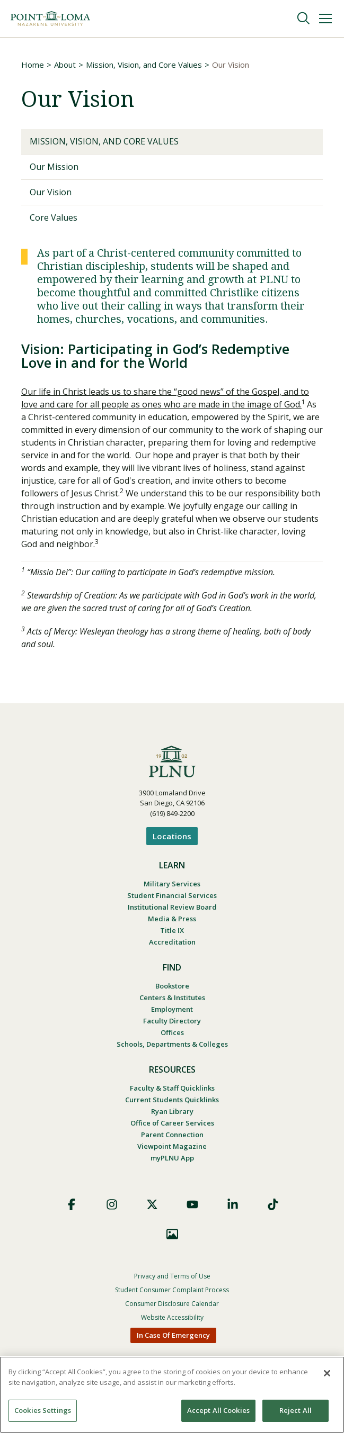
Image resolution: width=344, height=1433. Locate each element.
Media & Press (172, 918)
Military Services (172, 883)
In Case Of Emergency (173, 1335)
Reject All (295, 1410)
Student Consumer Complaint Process (172, 1289)
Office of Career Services (172, 1123)
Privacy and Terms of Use (172, 1276)
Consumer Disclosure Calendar (172, 1303)
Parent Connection (172, 1134)
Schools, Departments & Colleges (172, 1044)
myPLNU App (172, 1158)
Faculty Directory (172, 1021)
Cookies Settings (42, 1410)
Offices (172, 1032)
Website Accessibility (172, 1317)
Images (172, 1234)
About (65, 64)
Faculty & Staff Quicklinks (172, 1088)
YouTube (192, 1204)
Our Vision (51, 192)
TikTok (273, 1204)
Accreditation (172, 942)
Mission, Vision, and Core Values (144, 64)
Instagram (112, 1204)
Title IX (172, 930)
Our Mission (54, 167)
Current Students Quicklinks (172, 1099)
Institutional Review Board (172, 907)
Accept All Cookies (218, 1410)
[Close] (327, 1373)
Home (32, 64)
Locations (172, 836)
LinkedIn (233, 1204)
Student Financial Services (172, 895)
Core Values (53, 217)
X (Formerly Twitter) (152, 1204)
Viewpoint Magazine (172, 1146)
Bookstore (172, 986)
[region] (172, 1394)
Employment (172, 1009)
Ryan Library (172, 1111)
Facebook (71, 1204)
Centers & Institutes (172, 997)
